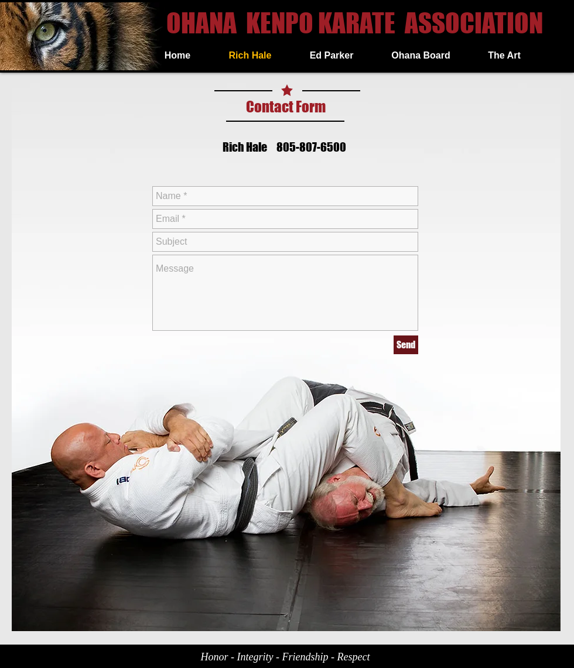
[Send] (406, 344)
